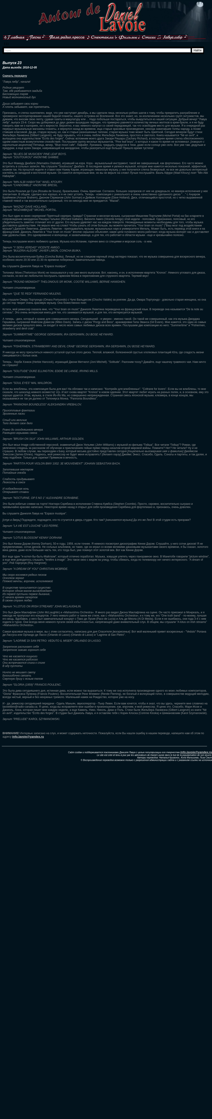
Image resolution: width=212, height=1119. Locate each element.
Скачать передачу (15, 75)
